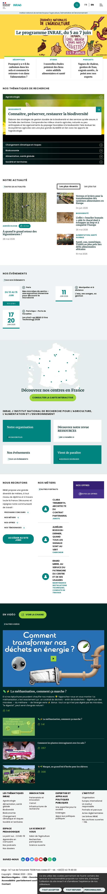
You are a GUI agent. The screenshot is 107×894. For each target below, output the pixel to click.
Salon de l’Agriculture (39, 842)
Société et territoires (13, 828)
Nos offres (11, 529)
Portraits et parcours (92, 816)
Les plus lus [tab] (90, 186)
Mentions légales (11, 884)
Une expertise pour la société (66, 815)
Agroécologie (10, 226)
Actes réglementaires (92, 819)
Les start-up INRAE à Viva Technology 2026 (35, 325)
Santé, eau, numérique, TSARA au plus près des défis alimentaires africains (90, 251)
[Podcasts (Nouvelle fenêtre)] (54, 866)
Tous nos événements (15, 287)
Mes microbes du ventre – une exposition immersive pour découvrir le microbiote (35, 301)
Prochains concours (16, 519)
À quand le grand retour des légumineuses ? (20, 233)
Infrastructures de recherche (38, 814)
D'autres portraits (49, 496)
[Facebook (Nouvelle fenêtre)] (27, 866)
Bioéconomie (9, 819)
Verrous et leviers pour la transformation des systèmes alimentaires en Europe (90, 200)
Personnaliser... (93, 889)
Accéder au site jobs (18, 545)
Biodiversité (82, 215)
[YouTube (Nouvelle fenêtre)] (41, 866)
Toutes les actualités (15, 187)
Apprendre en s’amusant (9, 847)
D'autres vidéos (12, 631)
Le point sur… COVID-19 (14, 842)
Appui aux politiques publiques (65, 824)
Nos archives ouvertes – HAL (93, 827)
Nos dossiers (9, 855)
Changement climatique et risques (13, 824)
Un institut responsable (88, 812)
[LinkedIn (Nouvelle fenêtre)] (23, 866)
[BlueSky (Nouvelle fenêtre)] (32, 866)
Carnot (32, 810)
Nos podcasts (9, 851)
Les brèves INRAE (90, 823)
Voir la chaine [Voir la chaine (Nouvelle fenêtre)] (33, 621)
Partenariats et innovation (36, 805)
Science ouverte (37, 851)
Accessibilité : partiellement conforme (22, 887)
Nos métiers (11, 524)
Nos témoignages (14, 534)
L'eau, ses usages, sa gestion (85, 301)
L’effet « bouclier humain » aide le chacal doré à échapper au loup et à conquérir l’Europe (90, 225)
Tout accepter (50, 889)
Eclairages (60, 819)
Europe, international (92, 807)
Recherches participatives (35, 847)
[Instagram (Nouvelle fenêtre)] (36, 866)
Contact (6, 890)
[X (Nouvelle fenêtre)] (45, 866)
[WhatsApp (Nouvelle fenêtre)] (50, 866)
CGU (24, 884)
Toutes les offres (89, 500)
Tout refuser (73, 889)
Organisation (88, 804)
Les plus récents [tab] (68, 186)
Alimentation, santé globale (86, 241)
